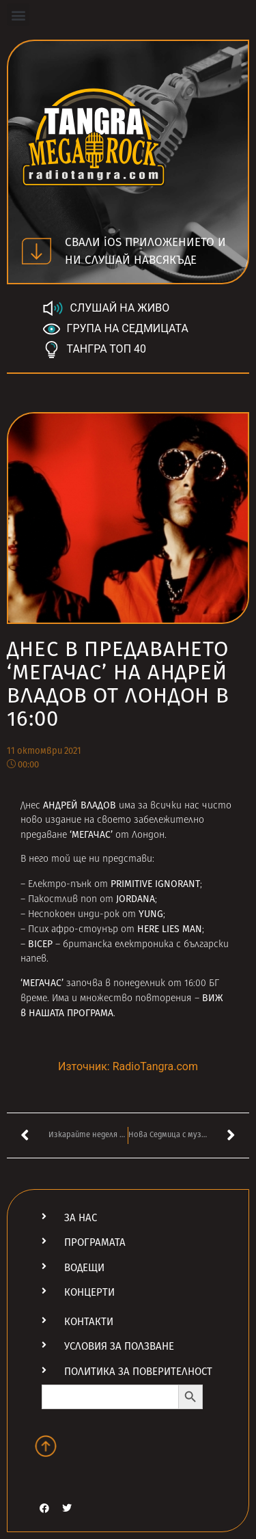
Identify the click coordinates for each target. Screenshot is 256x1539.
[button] (18, 14)
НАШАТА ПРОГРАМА (71, 1013)
